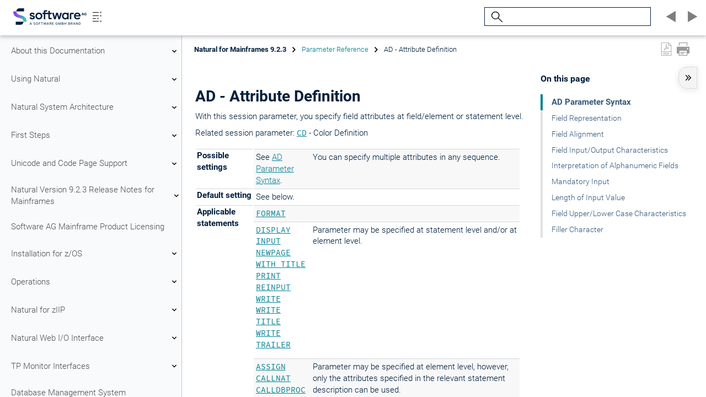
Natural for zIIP (95, 309)
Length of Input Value (588, 197)
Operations (95, 281)
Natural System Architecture (95, 107)
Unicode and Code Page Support (95, 163)
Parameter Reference (335, 49)
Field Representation (587, 118)
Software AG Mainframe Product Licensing (87, 227)
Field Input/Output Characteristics (610, 150)
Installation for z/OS (95, 253)
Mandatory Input (580, 181)
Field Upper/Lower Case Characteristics (619, 213)
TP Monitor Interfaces (95, 366)
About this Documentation (95, 51)
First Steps (95, 135)
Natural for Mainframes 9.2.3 (240, 49)
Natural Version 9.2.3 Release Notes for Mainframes (95, 195)
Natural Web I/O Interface (95, 338)
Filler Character (577, 229)
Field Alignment (578, 134)
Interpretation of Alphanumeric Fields (615, 165)
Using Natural (95, 79)
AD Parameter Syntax (275, 168)
